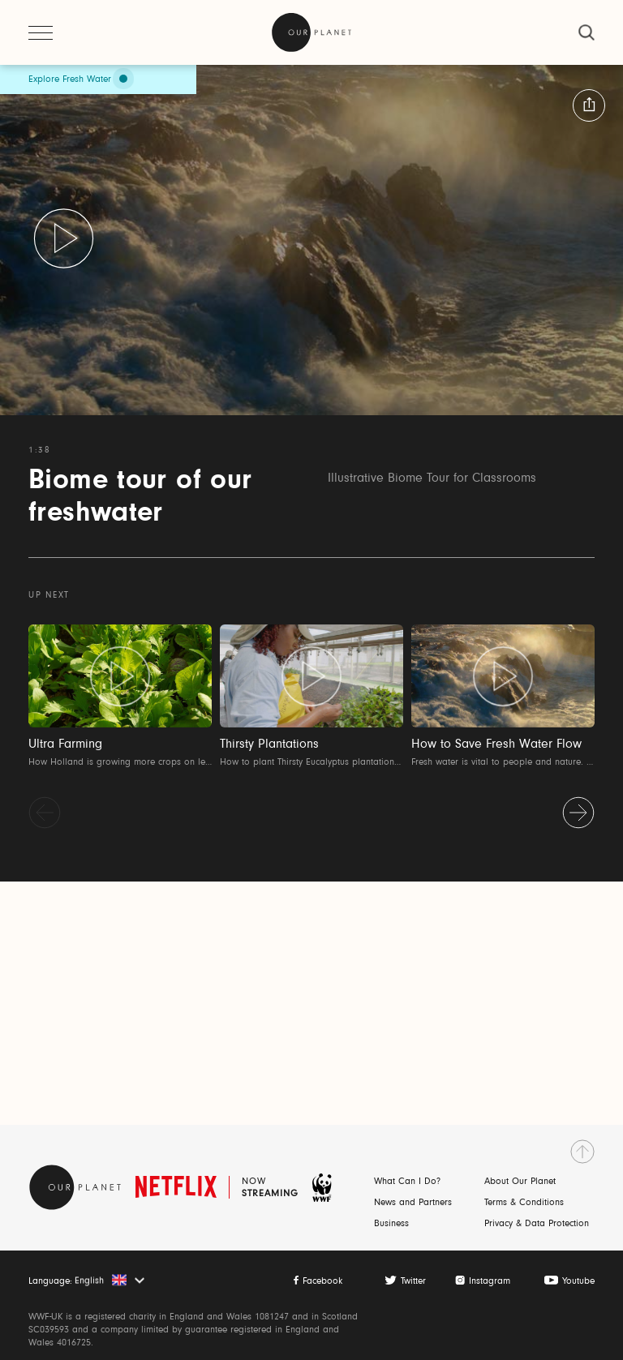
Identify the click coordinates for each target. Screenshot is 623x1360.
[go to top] (582, 1151)
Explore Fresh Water (69, 79)
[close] (586, 32)
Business (391, 1224)
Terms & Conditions (524, 1203)
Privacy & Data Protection (536, 1224)
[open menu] (40, 32)
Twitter (413, 1281)
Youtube (578, 1281)
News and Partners (413, 1203)
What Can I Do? (407, 1181)
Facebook (322, 1281)
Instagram (489, 1281)
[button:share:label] (589, 105)
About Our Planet (520, 1181)
